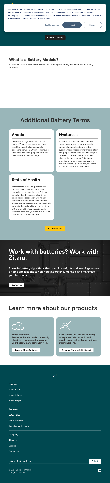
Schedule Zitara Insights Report (76, 350)
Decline (92, 25)
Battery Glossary (16, 420)
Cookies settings (52, 25)
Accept (72, 25)
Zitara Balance (15, 395)
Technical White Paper (19, 426)
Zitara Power (14, 389)
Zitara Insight (15, 401)
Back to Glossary (55, 37)
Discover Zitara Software (26, 350)
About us (13, 440)
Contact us (16, 285)
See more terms (55, 228)
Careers (12, 446)
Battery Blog (14, 415)
